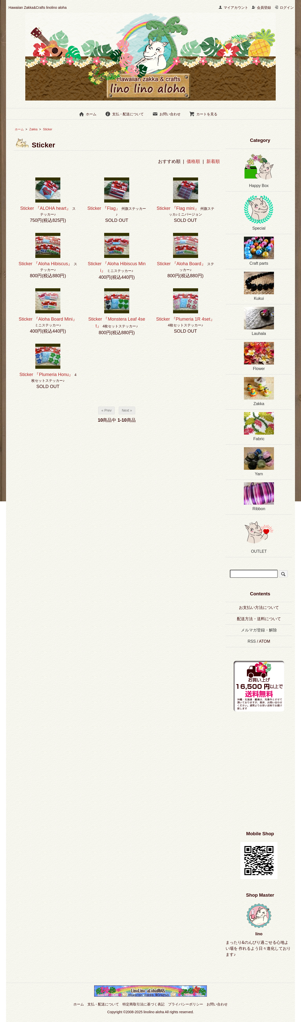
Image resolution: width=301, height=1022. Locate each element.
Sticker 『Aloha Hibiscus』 (45, 263)
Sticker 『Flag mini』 (178, 208)
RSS (252, 641)
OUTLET (259, 535)
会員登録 (261, 8)
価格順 (193, 161)
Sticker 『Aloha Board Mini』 (48, 319)
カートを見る (203, 114)
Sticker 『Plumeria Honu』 (46, 374)
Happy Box (259, 169)
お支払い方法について (259, 607)
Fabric (259, 426)
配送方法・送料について (259, 619)
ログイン (284, 8)
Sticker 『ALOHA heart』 (45, 208)
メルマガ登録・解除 (259, 630)
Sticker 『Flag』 (103, 208)
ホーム (87, 114)
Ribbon (259, 496)
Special (259, 212)
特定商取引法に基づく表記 (143, 1004)
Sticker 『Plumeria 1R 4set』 (185, 319)
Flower (259, 356)
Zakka (33, 129)
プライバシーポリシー (185, 1004)
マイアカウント (233, 8)
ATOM (264, 641)
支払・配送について (124, 114)
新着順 (213, 161)
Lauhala (259, 321)
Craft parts (259, 251)
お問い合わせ (166, 114)
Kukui (259, 286)
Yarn (259, 461)
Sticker (51, 129)
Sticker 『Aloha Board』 (181, 263)
